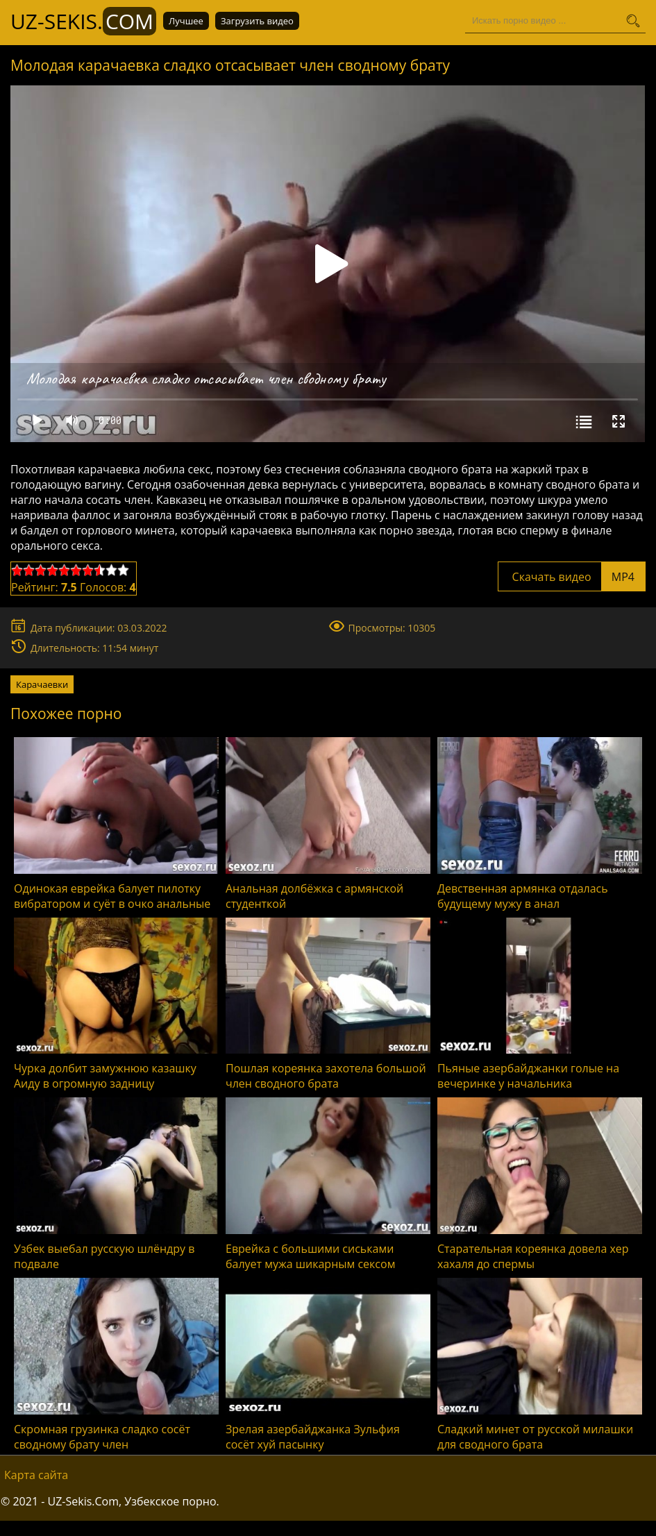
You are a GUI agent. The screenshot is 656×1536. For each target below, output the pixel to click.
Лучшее (186, 21)
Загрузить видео (257, 21)
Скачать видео (571, 576)
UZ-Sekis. (83, 21)
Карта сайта (36, 1475)
